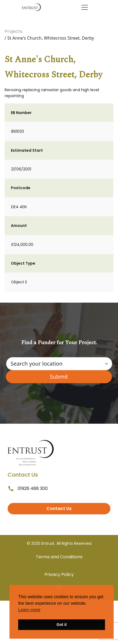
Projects (13, 31)
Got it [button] (61, 624)
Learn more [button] (29, 609)
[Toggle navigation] (84, 7)
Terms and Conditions (59, 557)
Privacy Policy (59, 574)
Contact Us (59, 508)
